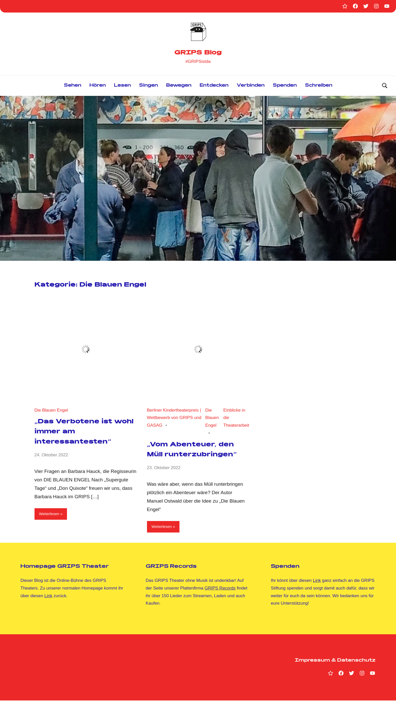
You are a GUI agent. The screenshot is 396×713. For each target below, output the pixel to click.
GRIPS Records (220, 600)
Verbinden (251, 87)
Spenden (285, 87)
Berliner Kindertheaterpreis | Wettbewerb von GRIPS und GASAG (174, 419)
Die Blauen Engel (51, 411)
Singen (148, 87)
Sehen (72, 87)
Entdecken (214, 87)
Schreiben (318, 87)
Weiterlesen (51, 515)
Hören (97, 87)
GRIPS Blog (198, 52)
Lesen (122, 87)
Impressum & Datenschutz (335, 673)
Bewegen (178, 87)
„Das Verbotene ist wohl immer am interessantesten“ (79, 432)
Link (48, 608)
